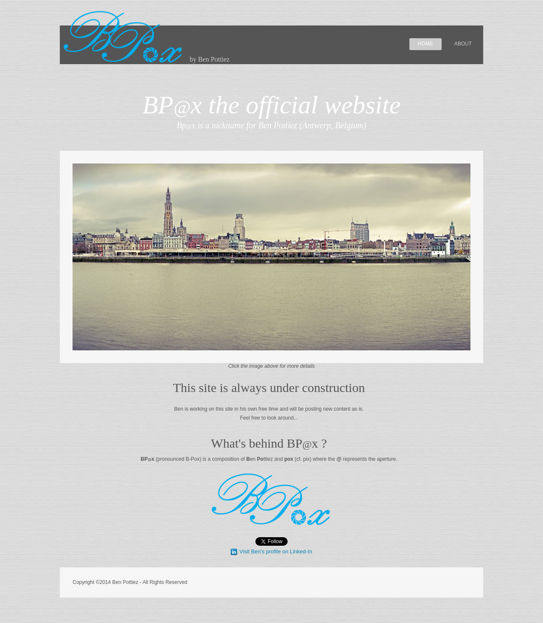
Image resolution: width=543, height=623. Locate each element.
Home (425, 44)
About (463, 44)
